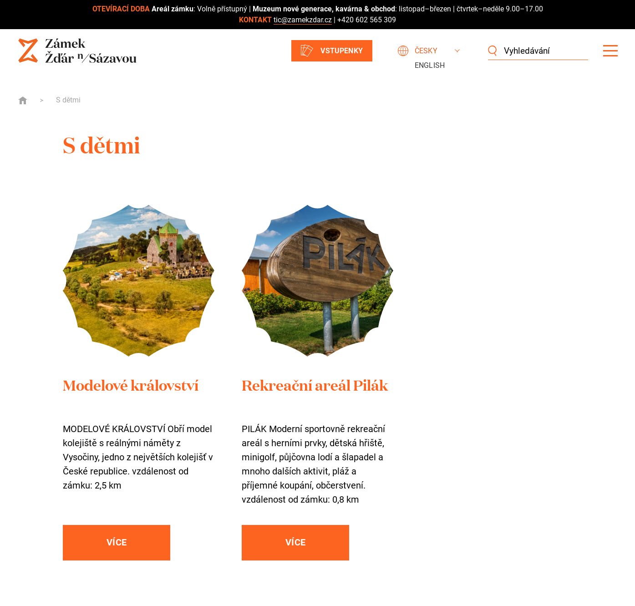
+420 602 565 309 (366, 19)
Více (117, 542)
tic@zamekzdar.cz (303, 19)
